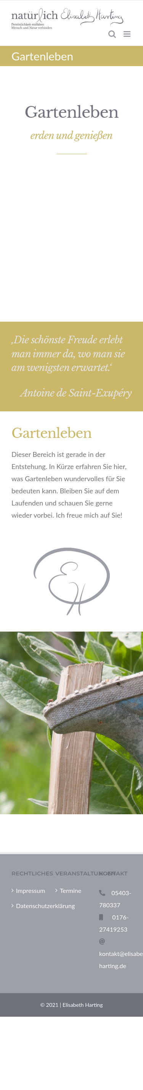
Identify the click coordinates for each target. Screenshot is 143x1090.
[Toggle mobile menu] (128, 34)
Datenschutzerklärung (28, 905)
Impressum (28, 890)
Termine (70, 890)
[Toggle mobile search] (112, 34)
